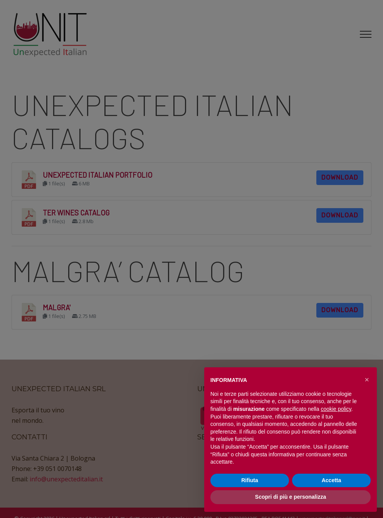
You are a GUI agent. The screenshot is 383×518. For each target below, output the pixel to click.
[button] (367, 379)
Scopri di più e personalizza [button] (290, 497)
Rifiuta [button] (249, 480)
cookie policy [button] (336, 409)
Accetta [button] (331, 480)
